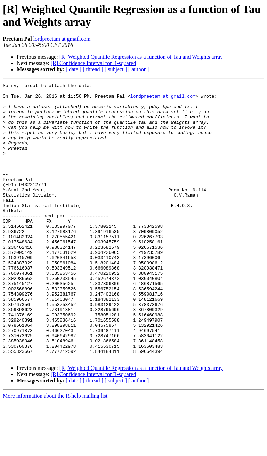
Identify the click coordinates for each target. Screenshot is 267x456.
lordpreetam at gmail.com (62, 39)
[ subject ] (116, 69)
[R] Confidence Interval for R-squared (93, 63)
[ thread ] (93, 69)
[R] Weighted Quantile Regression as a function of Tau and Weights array (141, 57)
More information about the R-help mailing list (55, 450)
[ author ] (138, 69)
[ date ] (73, 69)
